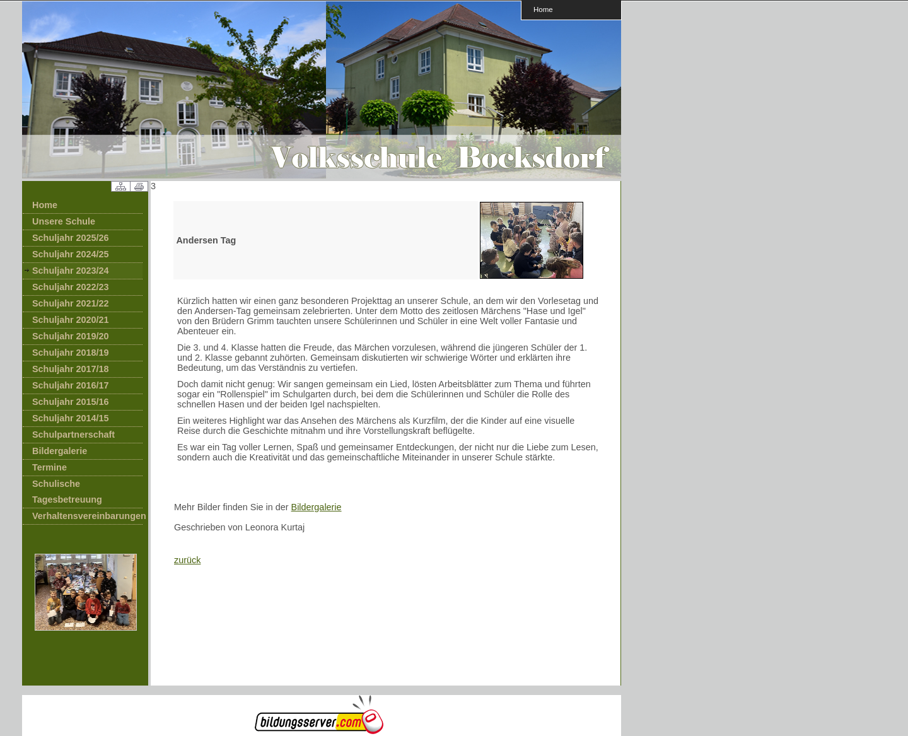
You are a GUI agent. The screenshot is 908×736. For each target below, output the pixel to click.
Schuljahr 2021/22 (70, 303)
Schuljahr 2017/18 (70, 369)
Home (543, 9)
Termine (49, 467)
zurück (187, 560)
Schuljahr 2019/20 (70, 336)
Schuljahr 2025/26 (70, 238)
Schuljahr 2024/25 (70, 254)
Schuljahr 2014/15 (70, 418)
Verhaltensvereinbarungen (87, 516)
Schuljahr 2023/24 (70, 271)
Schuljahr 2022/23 (70, 287)
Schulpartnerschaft (73, 434)
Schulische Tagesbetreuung (67, 492)
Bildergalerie (59, 451)
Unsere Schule (63, 221)
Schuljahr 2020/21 (70, 320)
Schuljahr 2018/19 (70, 353)
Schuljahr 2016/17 (70, 385)
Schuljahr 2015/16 (70, 402)
